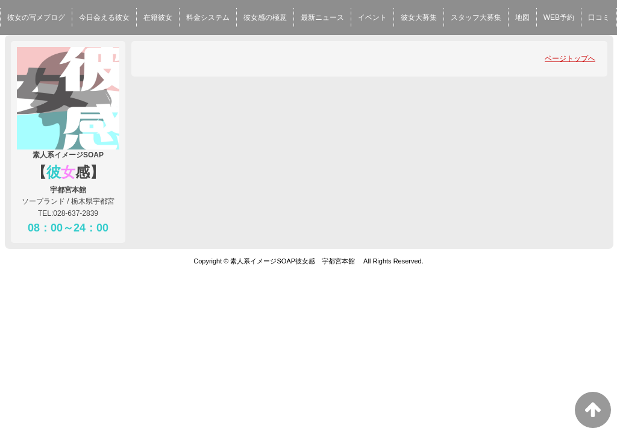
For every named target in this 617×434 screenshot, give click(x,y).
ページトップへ (570, 58)
